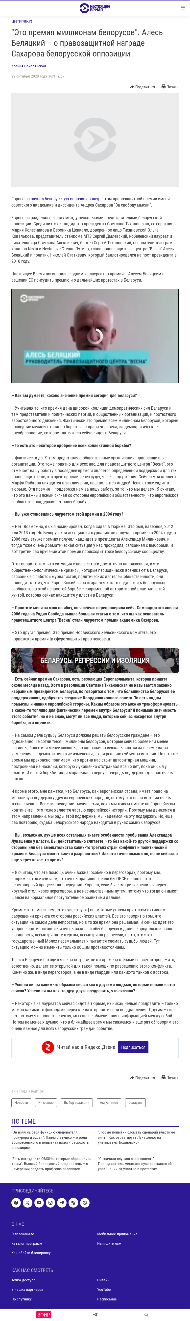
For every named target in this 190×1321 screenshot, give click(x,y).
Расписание (107, 1297)
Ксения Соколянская (28, 66)
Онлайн (103, 1278)
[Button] (142, 87)
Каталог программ (26, 1242)
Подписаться (133, 1047)
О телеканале (22, 1232)
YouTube (104, 1288)
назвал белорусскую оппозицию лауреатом (71, 198)
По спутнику (21, 1297)
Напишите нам (109, 1242)
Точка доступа (23, 1278)
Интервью (21, 21)
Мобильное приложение (117, 1232)
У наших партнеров (27, 1288)
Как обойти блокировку (31, 1251)
